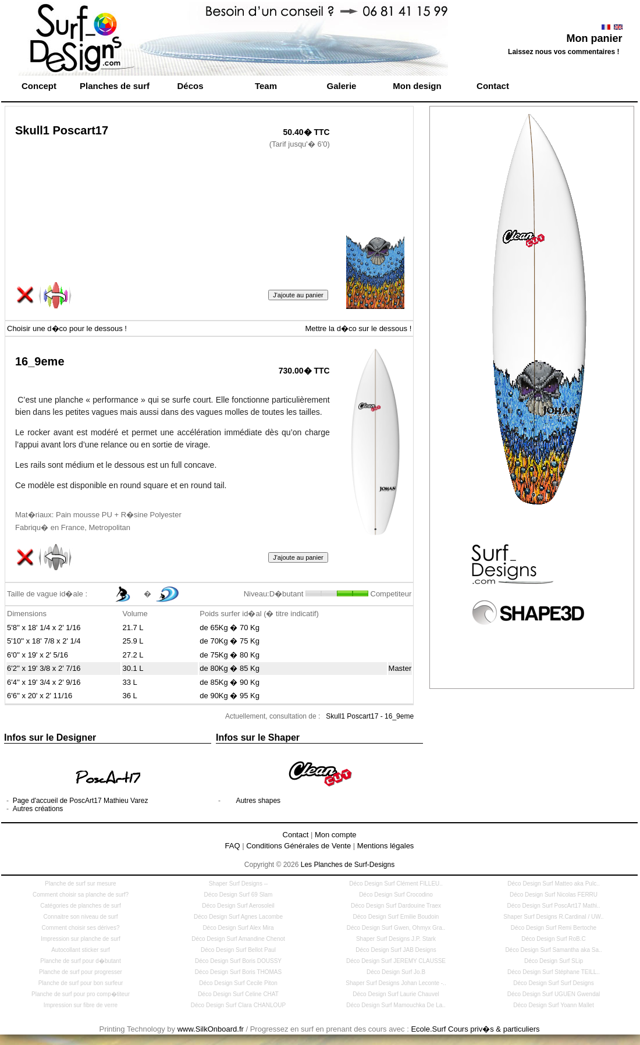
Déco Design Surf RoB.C (553, 939)
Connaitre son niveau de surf (81, 917)
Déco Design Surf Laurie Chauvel (396, 994)
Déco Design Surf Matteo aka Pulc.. (553, 883)
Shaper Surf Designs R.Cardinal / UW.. (553, 917)
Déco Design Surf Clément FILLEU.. (396, 883)
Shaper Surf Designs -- (238, 883)
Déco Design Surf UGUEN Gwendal (553, 994)
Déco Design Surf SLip (553, 961)
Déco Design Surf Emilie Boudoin (396, 917)
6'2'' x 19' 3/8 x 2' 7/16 (44, 668)
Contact (493, 86)
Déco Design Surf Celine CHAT (238, 994)
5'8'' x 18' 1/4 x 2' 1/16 (44, 627)
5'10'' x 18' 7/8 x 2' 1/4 (44, 641)
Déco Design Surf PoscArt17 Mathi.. (553, 905)
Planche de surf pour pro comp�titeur (80, 994)
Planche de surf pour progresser (80, 972)
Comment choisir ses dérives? (81, 928)
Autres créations (38, 809)
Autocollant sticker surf (80, 950)
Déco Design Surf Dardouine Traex (396, 905)
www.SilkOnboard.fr (210, 1029)
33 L (129, 682)
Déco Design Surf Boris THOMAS (238, 972)
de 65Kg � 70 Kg (229, 627)
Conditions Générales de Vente (298, 845)
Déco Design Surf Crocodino (396, 894)
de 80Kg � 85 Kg (229, 668)
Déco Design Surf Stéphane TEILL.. (553, 972)
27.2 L (132, 655)
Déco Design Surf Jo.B (396, 972)
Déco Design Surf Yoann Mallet (553, 1005)
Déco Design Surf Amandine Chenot (238, 939)
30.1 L (132, 668)
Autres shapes (258, 801)
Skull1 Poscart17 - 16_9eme (370, 716)
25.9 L (132, 641)
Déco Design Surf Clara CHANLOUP (238, 1005)
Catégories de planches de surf (80, 905)
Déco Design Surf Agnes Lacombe (238, 917)
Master (400, 668)
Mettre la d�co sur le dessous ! (358, 328)
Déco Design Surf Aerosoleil (238, 905)
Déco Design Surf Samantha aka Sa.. (553, 950)
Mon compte (336, 834)
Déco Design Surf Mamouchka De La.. (396, 1005)
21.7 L (132, 627)
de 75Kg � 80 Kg (229, 655)
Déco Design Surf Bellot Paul (238, 950)
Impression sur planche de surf (80, 939)
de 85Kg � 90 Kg (229, 682)
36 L (129, 695)
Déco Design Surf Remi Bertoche (553, 928)
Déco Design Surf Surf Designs (553, 983)
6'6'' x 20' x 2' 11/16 (39, 695)
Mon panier (594, 38)
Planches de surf (115, 86)
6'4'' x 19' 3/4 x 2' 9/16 (44, 682)
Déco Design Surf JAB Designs (395, 950)
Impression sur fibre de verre (81, 1005)
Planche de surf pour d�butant (80, 961)
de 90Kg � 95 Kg (229, 695)
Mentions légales (385, 845)
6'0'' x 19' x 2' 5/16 (37, 655)
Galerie (342, 86)
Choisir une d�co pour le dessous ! (67, 328)
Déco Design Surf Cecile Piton (238, 983)
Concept (39, 86)
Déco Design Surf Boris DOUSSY (238, 961)
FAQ (232, 845)
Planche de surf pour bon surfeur (80, 983)
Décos (190, 86)
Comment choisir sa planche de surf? (81, 894)
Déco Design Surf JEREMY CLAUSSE (396, 961)
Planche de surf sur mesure (80, 883)
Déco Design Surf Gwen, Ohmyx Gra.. (396, 928)
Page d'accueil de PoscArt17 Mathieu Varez (80, 801)
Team (266, 86)
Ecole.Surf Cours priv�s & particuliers (475, 1029)
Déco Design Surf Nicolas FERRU (554, 894)
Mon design (417, 86)
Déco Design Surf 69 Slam (238, 894)
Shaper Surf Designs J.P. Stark (396, 939)
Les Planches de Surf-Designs (347, 865)
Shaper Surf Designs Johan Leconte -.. (396, 983)
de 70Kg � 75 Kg (229, 641)
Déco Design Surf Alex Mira (237, 928)
